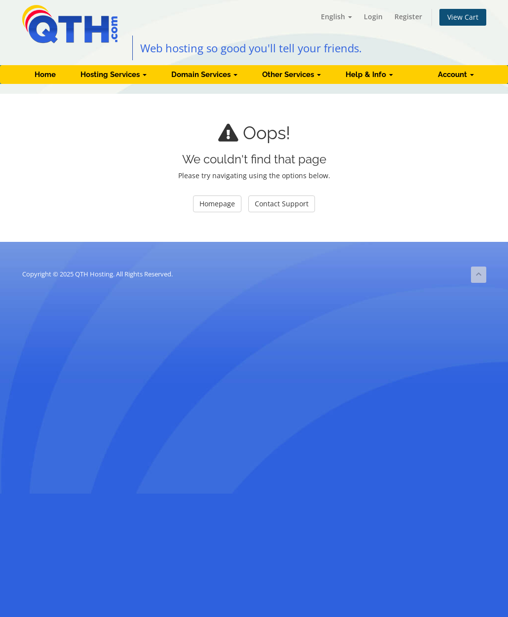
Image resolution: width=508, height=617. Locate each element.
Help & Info (369, 74)
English (336, 16)
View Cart (462, 17)
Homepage (217, 203)
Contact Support (282, 203)
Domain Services (204, 74)
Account (456, 74)
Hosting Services (113, 74)
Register (408, 16)
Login (373, 16)
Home (45, 74)
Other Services (291, 74)
